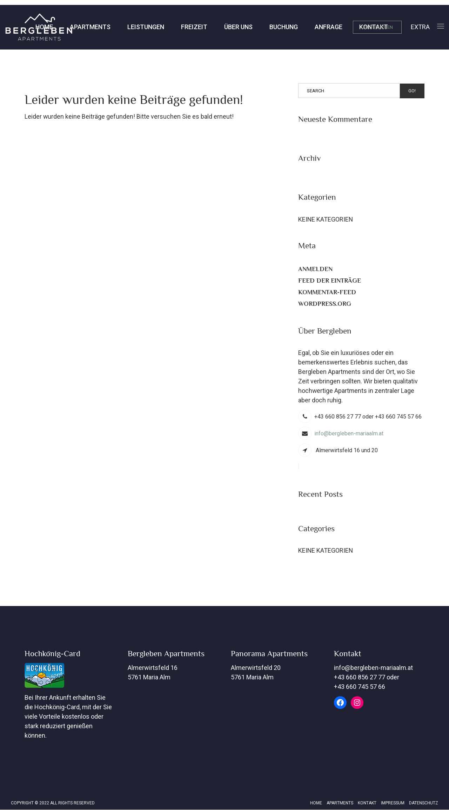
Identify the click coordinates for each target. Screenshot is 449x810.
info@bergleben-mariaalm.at (348, 433)
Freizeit (140, 27)
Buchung (229, 27)
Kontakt (319, 27)
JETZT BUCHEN (377, 27)
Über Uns (184, 27)
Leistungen (91, 27)
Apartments (36, 27)
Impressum (392, 803)
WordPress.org (324, 303)
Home (316, 803)
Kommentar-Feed (327, 292)
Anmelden (315, 268)
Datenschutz (423, 803)
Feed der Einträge (329, 280)
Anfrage (274, 27)
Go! (412, 90)
